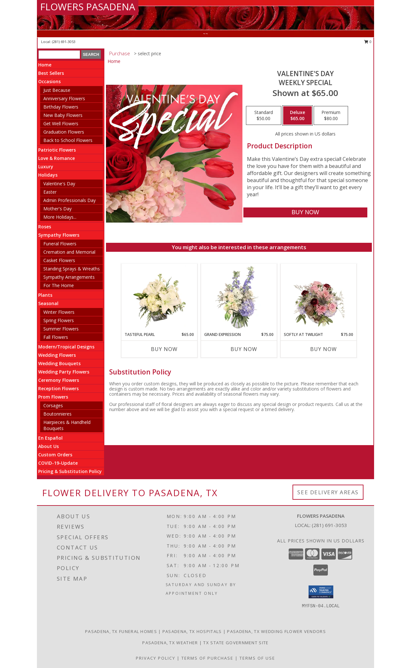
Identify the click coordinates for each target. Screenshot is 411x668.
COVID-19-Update (58, 463)
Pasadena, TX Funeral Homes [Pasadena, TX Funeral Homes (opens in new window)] (121, 631)
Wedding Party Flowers (63, 372)
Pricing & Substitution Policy (70, 471)
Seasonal (48, 303)
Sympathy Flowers (58, 235)
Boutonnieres (57, 414)
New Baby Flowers (63, 115)
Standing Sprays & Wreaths (71, 269)
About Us (48, 446)
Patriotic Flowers (57, 150)
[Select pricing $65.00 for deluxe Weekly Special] (297, 115)
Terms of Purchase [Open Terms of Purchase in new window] (207, 658)
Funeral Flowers (59, 244)
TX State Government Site (235, 643)
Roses (44, 227)
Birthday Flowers (60, 107)
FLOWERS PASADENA (87, 7)
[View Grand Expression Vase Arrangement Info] (239, 297)
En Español (50, 438)
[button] (321, 591)
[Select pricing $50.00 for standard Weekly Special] (263, 115)
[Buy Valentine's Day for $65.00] (305, 212)
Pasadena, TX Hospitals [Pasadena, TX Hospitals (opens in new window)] (192, 631)
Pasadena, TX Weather (170, 643)
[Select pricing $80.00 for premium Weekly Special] (331, 115)
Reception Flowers (58, 388)
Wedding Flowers (57, 355)
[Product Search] (59, 54)
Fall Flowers (55, 337)
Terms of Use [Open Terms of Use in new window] (257, 658)
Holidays (47, 175)
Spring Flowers (58, 320)
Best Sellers (51, 73)
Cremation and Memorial (69, 252)
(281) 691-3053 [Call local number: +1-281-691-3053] (63, 41)
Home (44, 65)
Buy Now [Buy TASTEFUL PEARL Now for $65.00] (164, 349)
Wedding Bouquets (59, 363)
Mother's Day (57, 209)
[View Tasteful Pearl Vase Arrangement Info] (159, 297)
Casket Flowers (59, 260)
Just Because (56, 90)
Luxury (45, 166)
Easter (50, 192)
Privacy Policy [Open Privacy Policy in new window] (155, 658)
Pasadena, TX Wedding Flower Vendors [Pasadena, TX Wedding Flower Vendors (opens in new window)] (276, 631)
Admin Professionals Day (69, 200)
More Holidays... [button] (59, 217)
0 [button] (368, 41)
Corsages (53, 405)
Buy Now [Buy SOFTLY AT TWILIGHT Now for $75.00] (323, 349)
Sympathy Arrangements (69, 277)
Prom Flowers (53, 397)
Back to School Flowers (67, 140)
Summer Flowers (61, 329)
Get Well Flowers (60, 123)
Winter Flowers (58, 312)
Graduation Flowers (63, 132)
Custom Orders (55, 455)
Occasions (49, 81)
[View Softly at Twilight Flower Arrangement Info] (318, 297)
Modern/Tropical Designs (66, 347)
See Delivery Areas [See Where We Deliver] (328, 492)
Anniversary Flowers (64, 98)
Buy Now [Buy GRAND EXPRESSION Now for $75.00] (244, 349)
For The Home (58, 285)
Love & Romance (56, 158)
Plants (45, 295)
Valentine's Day (59, 183)
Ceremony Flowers (58, 380)
